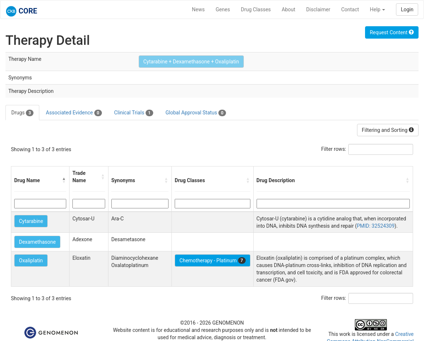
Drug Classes (256, 9)
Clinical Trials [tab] (133, 113)
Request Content (392, 32)
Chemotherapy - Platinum (212, 260)
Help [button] (377, 9)
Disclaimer (318, 9)
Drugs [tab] (22, 113)
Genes (223, 9)
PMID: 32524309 (376, 226)
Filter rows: (333, 149)
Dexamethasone (37, 242)
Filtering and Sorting (388, 130)
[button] (64, 180)
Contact (350, 9)
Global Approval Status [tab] (196, 113)
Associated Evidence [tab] (74, 113)
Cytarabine (31, 221)
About (288, 9)
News (198, 9)
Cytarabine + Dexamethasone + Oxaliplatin (191, 61)
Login (407, 9)
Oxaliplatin (31, 260)
